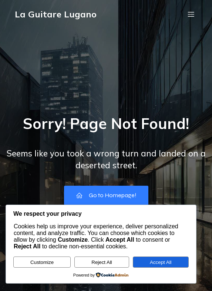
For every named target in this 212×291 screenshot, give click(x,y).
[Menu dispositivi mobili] (191, 14)
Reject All (101, 262)
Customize (42, 262)
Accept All (161, 262)
